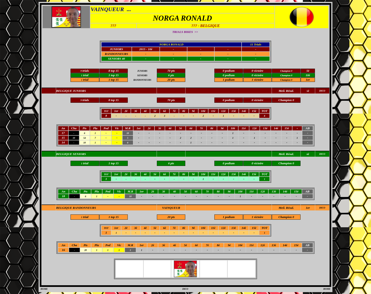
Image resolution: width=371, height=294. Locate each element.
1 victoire (257, 79)
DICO (322, 207)
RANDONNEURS (116, 54)
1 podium (228, 79)
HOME (44, 289)
